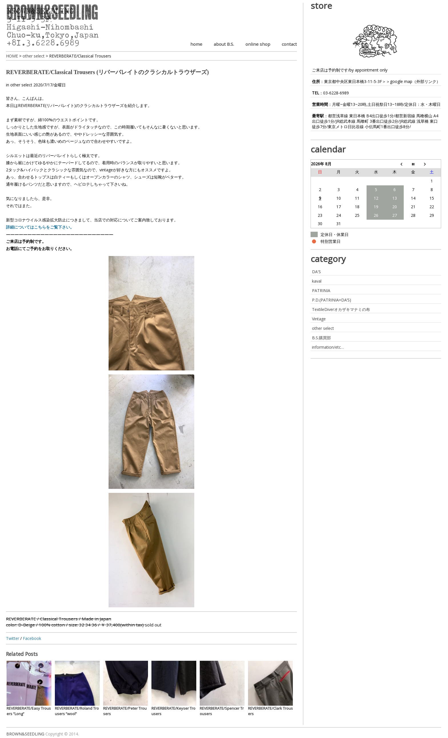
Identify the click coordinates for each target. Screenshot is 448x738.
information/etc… (328, 347)
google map (401, 81)
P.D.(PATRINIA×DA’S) (331, 300)
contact (289, 44)
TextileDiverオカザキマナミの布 (341, 309)
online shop (257, 44)
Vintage (319, 319)
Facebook (32, 638)
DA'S (316, 271)
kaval (316, 281)
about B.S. (224, 44)
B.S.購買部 (321, 337)
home (196, 44)
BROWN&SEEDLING (25, 734)
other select (21, 85)
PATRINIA (321, 290)
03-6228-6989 (336, 93)
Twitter (12, 638)
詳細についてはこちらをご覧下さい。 (40, 227)
